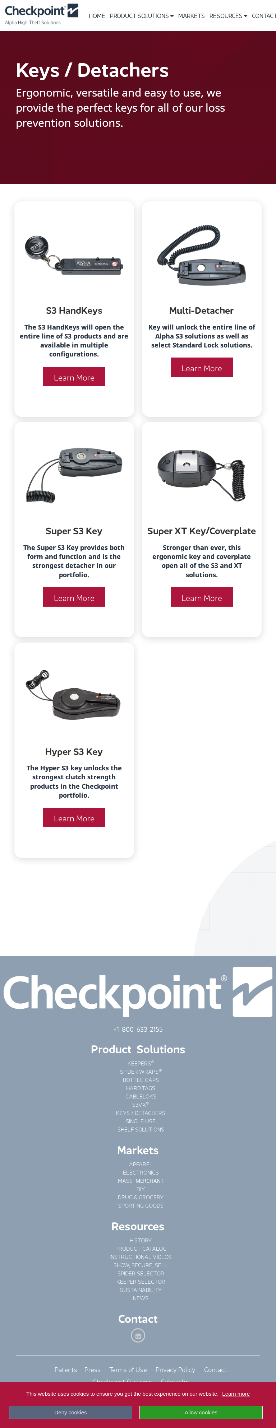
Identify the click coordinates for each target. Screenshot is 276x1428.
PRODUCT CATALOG (140, 1248)
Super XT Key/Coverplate (201, 530)
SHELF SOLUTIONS (141, 1129)
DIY (141, 1188)
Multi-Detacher (201, 309)
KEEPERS (139, 1063)
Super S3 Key (74, 530)
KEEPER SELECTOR (140, 1281)
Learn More (74, 376)
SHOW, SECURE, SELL (141, 1264)
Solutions (161, 1048)
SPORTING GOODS (141, 1205)
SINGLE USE (141, 1120)
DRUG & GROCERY (141, 1197)
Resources (228, 15)
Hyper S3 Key (74, 750)
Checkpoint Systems (122, 1381)
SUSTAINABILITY (141, 1289)
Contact (138, 1317)
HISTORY (141, 1240)
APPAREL (141, 1163)
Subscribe (175, 1381)
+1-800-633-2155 (138, 1028)
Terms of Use (128, 1369)
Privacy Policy (176, 1369)
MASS (126, 1180)
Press (92, 1369)
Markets (191, 15)
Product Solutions (142, 15)
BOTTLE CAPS (141, 1079)
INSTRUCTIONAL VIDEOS (141, 1256)
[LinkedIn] (138, 1335)
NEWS (140, 1297)
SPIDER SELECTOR (141, 1273)
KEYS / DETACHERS (140, 1112)
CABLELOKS (140, 1096)
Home (97, 15)
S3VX (139, 1104)
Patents (69, 1369)
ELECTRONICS (141, 1172)
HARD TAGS (140, 1087)
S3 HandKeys (74, 309)
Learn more (236, 1394)
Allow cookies (201, 1412)
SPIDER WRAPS (139, 1071)
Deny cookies (71, 1412)
